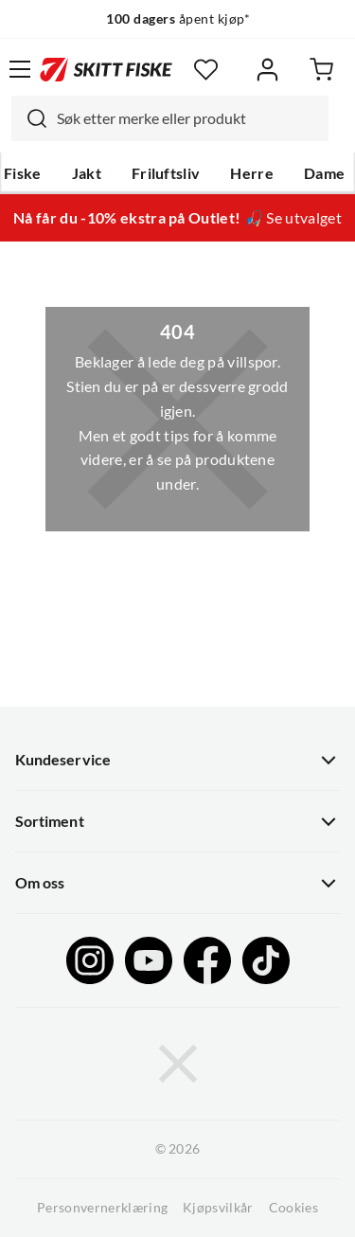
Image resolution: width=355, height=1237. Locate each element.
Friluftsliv (166, 173)
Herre (252, 173)
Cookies (293, 1207)
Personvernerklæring (102, 1207)
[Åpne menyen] (20, 69)
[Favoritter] (206, 69)
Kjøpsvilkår (218, 1207)
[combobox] (169, 118)
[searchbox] (187, 118)
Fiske (23, 173)
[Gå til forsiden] (106, 69)
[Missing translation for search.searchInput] (29, 118)
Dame (324, 173)
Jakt (86, 173)
